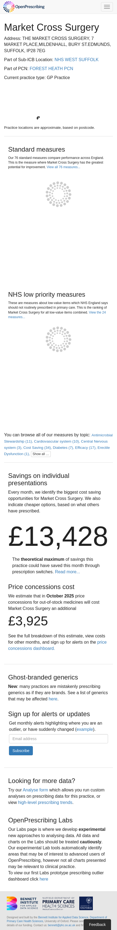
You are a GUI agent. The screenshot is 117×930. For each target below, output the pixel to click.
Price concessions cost (41, 586)
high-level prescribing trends (45, 802)
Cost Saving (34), (38, 448)
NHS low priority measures (46, 294)
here (53, 699)
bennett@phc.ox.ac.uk (61, 925)
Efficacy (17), (86, 448)
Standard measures (36, 149)
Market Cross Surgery (51, 27)
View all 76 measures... (63, 167)
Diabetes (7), (64, 448)
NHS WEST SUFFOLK (77, 59)
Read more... (67, 571)
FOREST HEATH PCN (51, 68)
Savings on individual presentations (38, 479)
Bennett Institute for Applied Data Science (63, 917)
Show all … (41, 454)
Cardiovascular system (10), (57, 441)
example (85, 729)
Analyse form (35, 790)
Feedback (97, 924)
